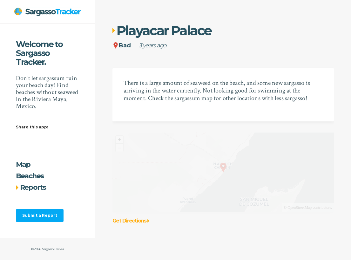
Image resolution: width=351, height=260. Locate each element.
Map (23, 164)
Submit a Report (39, 215)
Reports (31, 187)
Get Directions (130, 220)
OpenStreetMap (299, 207)
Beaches (30, 176)
